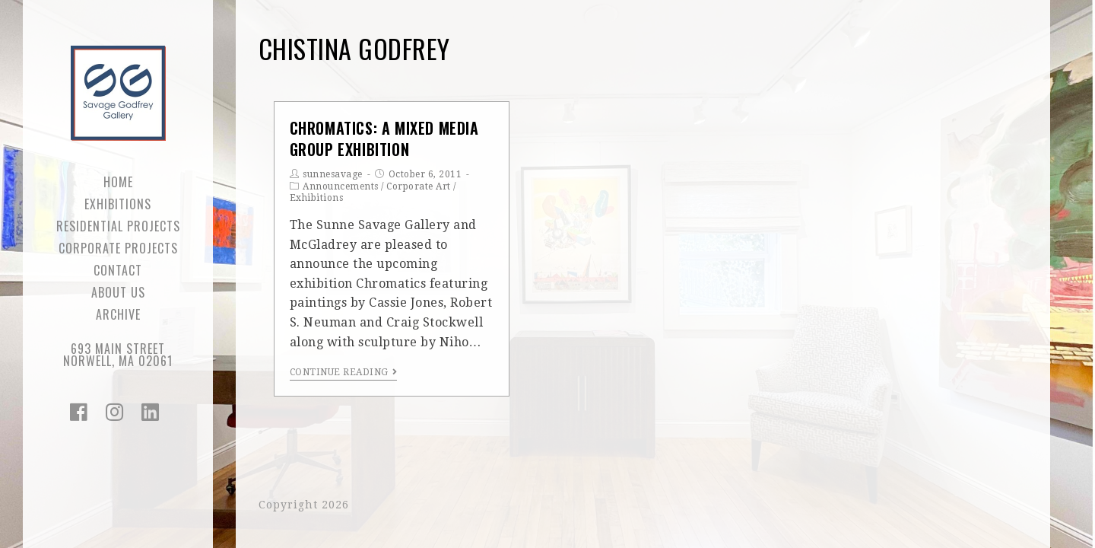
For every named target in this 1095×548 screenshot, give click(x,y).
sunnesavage (333, 174)
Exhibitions (317, 198)
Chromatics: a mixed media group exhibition (384, 138)
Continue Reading (344, 372)
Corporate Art (418, 186)
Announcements (341, 186)
